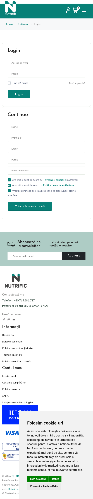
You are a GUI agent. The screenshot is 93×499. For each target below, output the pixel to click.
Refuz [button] (55, 479)
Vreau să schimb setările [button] (44, 486)
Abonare (74, 255)
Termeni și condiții (12, 354)
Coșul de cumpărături (14, 382)
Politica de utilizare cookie (16, 361)
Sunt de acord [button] (38, 479)
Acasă (9, 24)
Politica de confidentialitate (58, 185)
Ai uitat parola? (77, 83)
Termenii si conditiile (54, 179)
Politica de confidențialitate (17, 348)
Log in (19, 94)
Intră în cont (9, 375)
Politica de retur (11, 389)
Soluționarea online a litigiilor (18, 402)
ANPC (5, 395)
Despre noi (8, 334)
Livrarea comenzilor (12, 341)
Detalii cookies (16, 488)
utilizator (23, 24)
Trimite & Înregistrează (30, 206)
